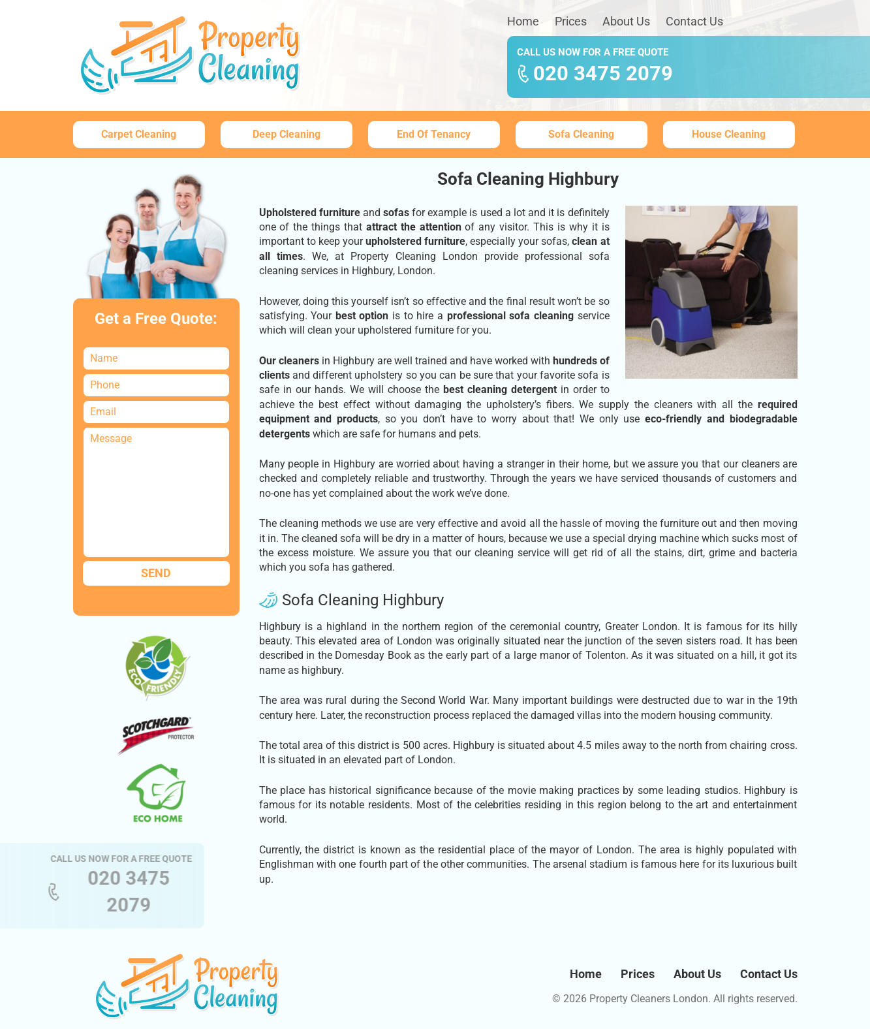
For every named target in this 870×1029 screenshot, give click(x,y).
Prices (571, 21)
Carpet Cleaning (138, 134)
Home (523, 21)
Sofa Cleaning (581, 134)
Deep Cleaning (286, 134)
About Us (626, 21)
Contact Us (694, 21)
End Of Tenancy (434, 134)
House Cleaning (729, 134)
